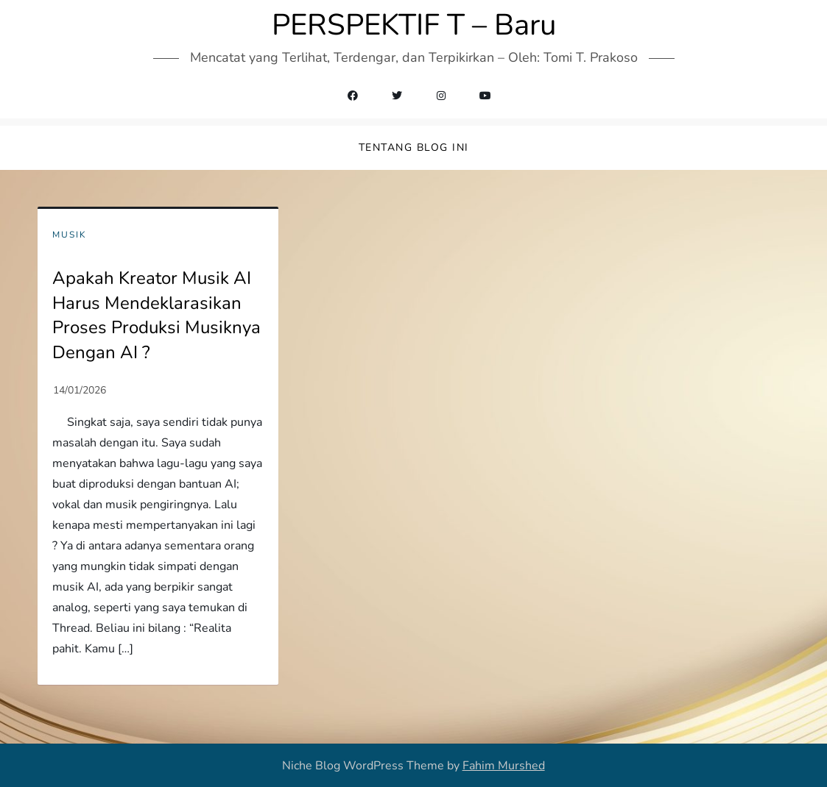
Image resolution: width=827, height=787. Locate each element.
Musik (69, 235)
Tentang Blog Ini (414, 147)
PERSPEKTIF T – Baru (414, 25)
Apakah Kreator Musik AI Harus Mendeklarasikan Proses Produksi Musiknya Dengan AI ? (156, 315)
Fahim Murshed (503, 766)
